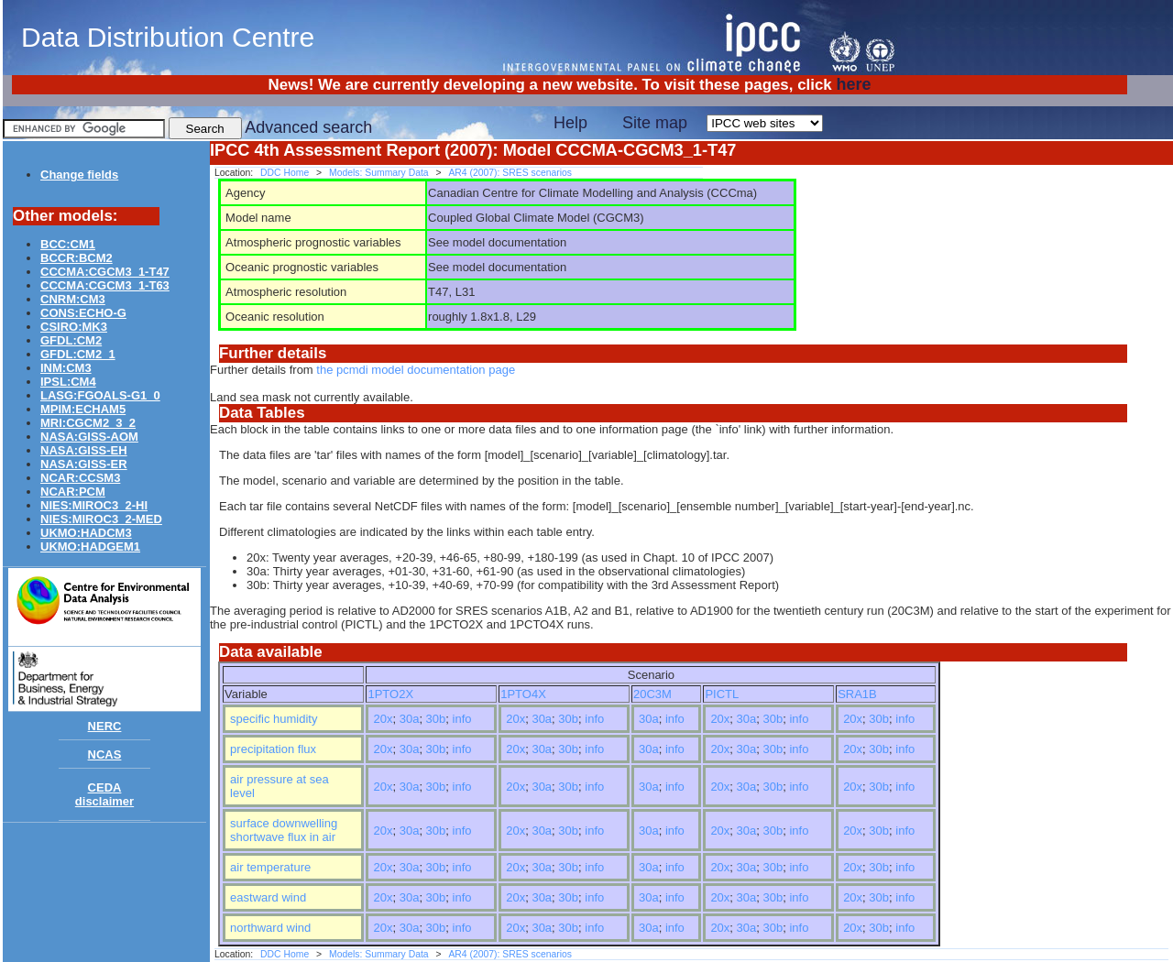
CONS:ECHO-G (83, 313)
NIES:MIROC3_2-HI (94, 505)
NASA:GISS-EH (83, 450)
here (853, 84)
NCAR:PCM (72, 491)
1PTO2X (390, 694)
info (462, 719)
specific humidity (273, 719)
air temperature (270, 867)
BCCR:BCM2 (76, 258)
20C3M (652, 694)
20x (382, 719)
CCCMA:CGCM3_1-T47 (105, 272)
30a (410, 719)
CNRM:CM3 (72, 299)
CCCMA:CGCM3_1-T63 (105, 285)
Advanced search (308, 127)
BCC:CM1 (67, 244)
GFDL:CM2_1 (77, 354)
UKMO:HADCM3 (86, 533)
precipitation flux (273, 749)
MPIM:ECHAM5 (83, 409)
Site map (654, 123)
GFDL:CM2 (71, 340)
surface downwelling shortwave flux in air (283, 830)
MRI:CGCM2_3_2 (88, 423)
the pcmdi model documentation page (415, 370)
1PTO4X (523, 694)
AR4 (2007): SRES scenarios (510, 173)
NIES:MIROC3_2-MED (101, 519)
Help (570, 123)
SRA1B (857, 694)
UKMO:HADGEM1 (90, 546)
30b (436, 719)
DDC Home (284, 173)
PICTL (722, 694)
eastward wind (268, 897)
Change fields (79, 174)
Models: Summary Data (379, 173)
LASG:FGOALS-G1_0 (100, 395)
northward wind (270, 928)
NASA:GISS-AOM (89, 436)
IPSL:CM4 (68, 381)
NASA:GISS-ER (83, 464)
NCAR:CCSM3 (80, 478)
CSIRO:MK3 (73, 326)
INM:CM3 (66, 368)
